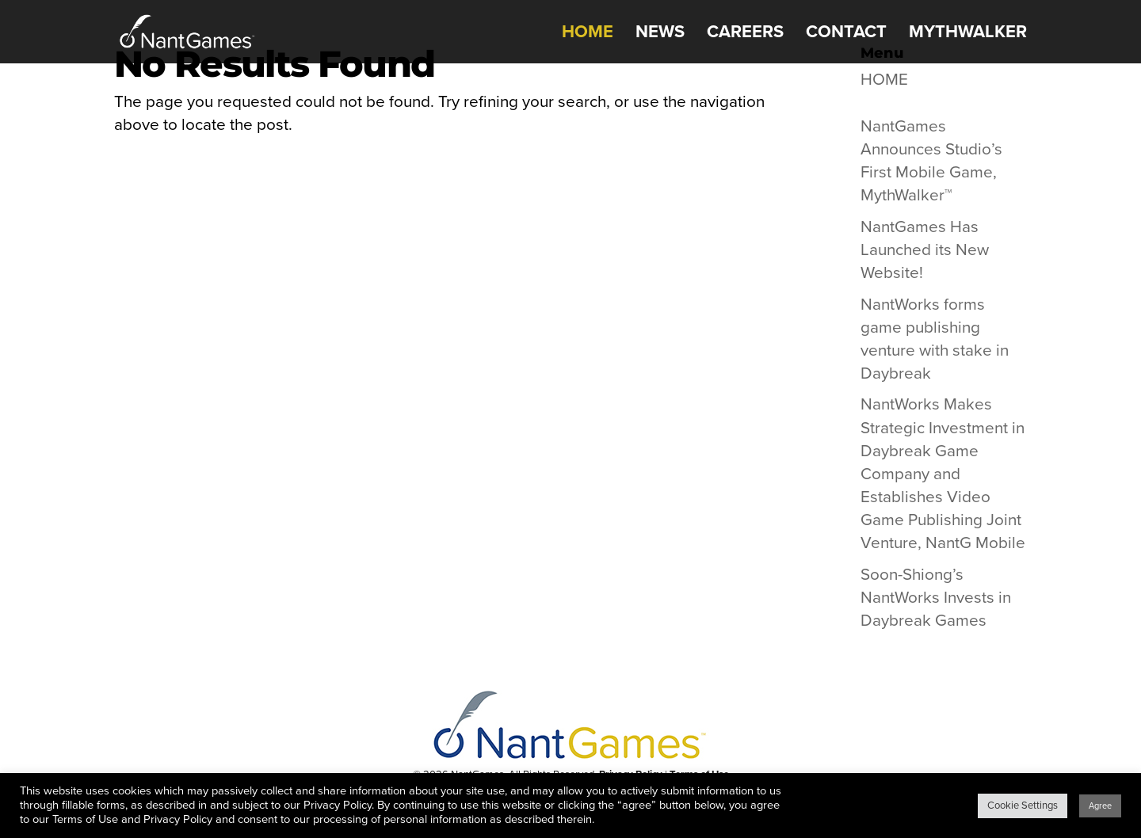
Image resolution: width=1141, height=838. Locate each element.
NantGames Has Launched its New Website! (925, 250)
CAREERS (745, 34)
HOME (587, 34)
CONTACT (846, 34)
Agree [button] (1100, 806)
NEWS (660, 34)
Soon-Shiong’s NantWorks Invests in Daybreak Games (936, 597)
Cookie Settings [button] (1022, 805)
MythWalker (968, 34)
